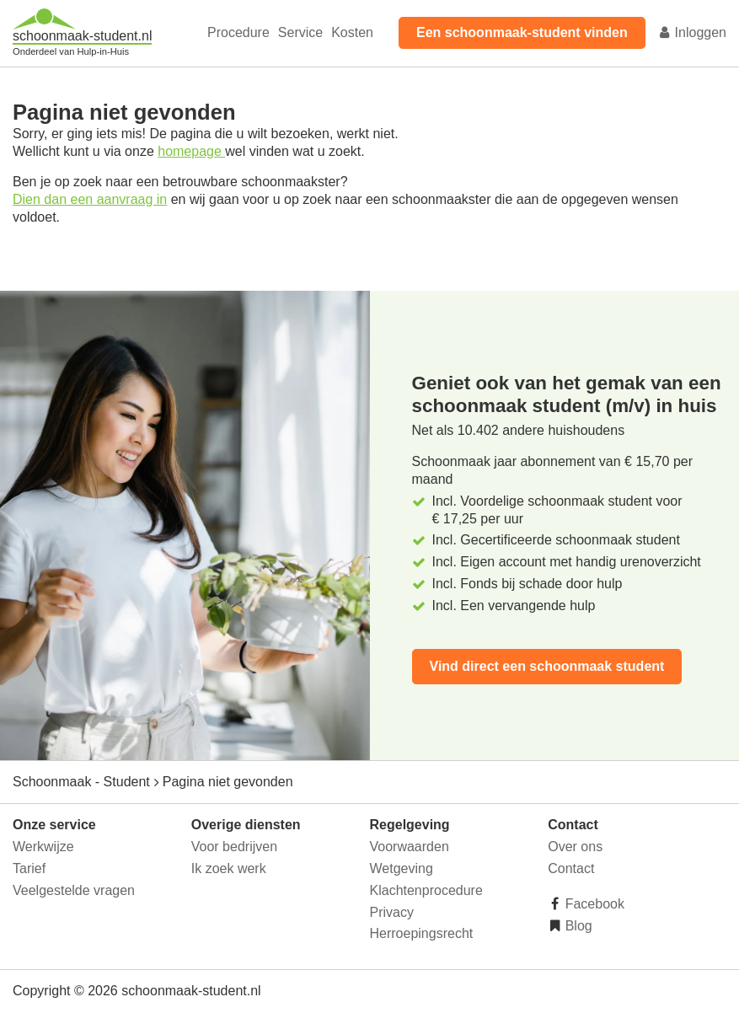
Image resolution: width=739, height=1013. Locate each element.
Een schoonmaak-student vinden (522, 32)
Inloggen (691, 32)
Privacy (392, 912)
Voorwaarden (409, 846)
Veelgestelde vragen (74, 890)
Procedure (238, 32)
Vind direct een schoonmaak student (547, 666)
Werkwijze (43, 846)
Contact (571, 868)
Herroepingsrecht (422, 933)
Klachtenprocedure (426, 890)
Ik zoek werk (228, 868)
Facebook (592, 904)
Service (300, 32)
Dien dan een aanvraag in (90, 199)
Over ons (575, 846)
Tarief (29, 868)
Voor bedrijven (234, 846)
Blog (576, 926)
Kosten (352, 32)
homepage (191, 151)
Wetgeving (401, 868)
